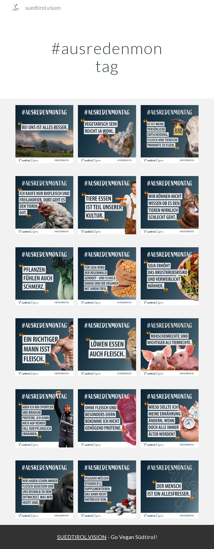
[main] (107, 57)
